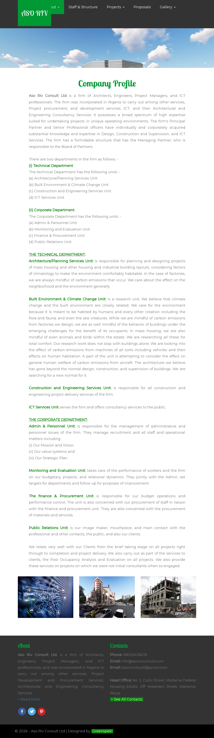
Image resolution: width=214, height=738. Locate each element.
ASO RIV (34, 13)
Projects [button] (115, 7)
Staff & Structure (83, 7)
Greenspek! (102, 731)
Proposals (142, 7)
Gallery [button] (168, 7)
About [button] (52, 7)
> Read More (29, 699)
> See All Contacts (126, 699)
